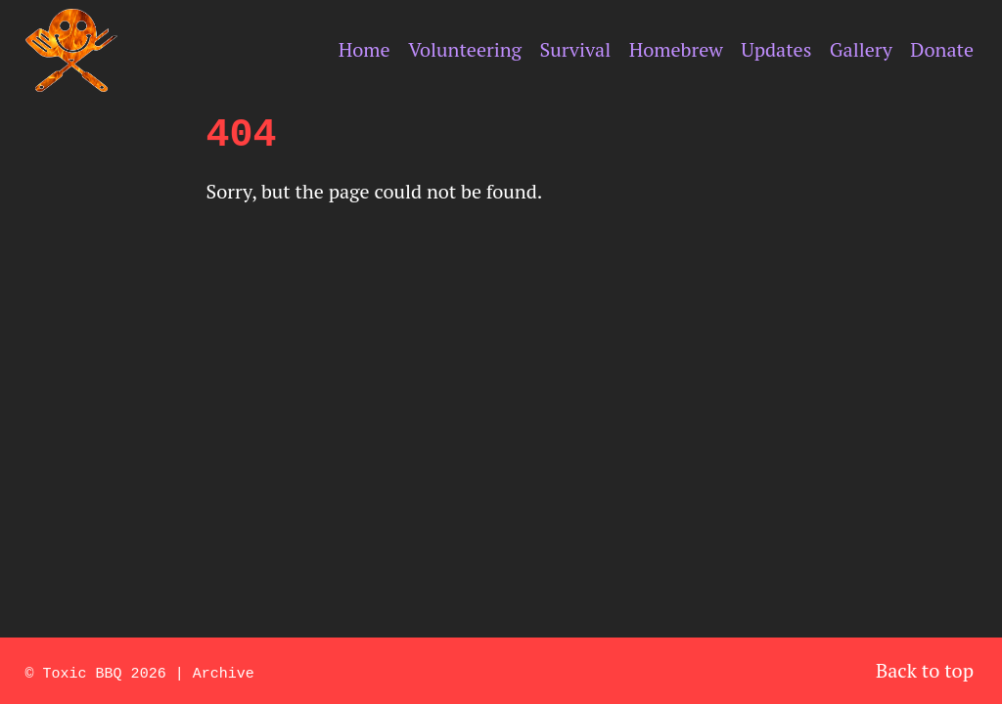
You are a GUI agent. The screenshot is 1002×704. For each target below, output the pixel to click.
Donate (942, 49)
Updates (776, 49)
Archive (223, 672)
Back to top (925, 670)
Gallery (861, 49)
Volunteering (465, 49)
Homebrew (676, 49)
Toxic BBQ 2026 (104, 672)
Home (364, 49)
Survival (576, 49)
